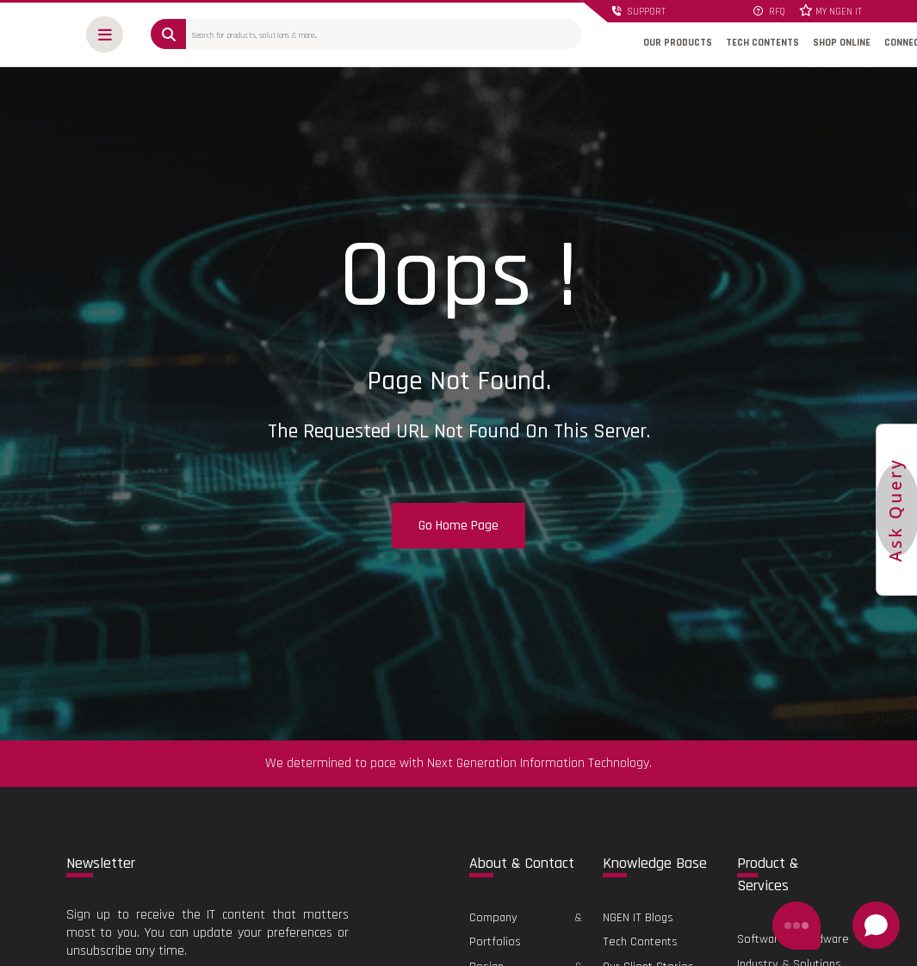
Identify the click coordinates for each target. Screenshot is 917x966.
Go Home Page (458, 526)
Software (761, 939)
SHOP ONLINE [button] (842, 42)
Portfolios (495, 942)
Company (493, 918)
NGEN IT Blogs (638, 918)
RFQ (769, 12)
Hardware (824, 939)
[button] (104, 34)
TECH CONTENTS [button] (762, 42)
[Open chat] (876, 925)
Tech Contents (640, 942)
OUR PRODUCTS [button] (677, 42)
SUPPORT (638, 12)
